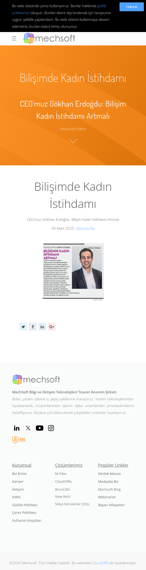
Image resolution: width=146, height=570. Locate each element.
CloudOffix (101, 562)
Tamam (132, 7)
